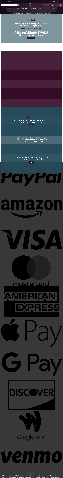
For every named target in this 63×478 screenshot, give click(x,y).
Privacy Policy (31, 473)
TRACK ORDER (47, 13)
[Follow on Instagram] (57, 1)
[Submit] (18, 5)
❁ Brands (53, 11)
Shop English (33, 8)
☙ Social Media (28, 13)
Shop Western (24, 8)
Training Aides (43, 8)
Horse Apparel (52, 8)
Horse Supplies (12, 11)
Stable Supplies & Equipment (25, 11)
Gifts (47, 11)
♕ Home (8, 8)
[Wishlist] (57, 5)
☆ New (17, 8)
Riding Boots (37, 11)
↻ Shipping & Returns (18, 13)
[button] (51, 1)
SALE (13, 8)
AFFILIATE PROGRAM (38, 13)
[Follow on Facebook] (56, 1)
